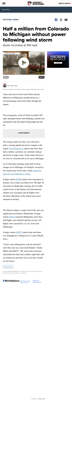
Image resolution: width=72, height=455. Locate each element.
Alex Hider (14, 85)
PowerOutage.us (16, 148)
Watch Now (64, 3)
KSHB (19, 179)
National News (11, 19)
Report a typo (8, 267)
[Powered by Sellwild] (41, 399)
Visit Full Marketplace (37, 281)
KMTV (19, 232)
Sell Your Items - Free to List (25, 282)
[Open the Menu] (4, 3)
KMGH (12, 217)
